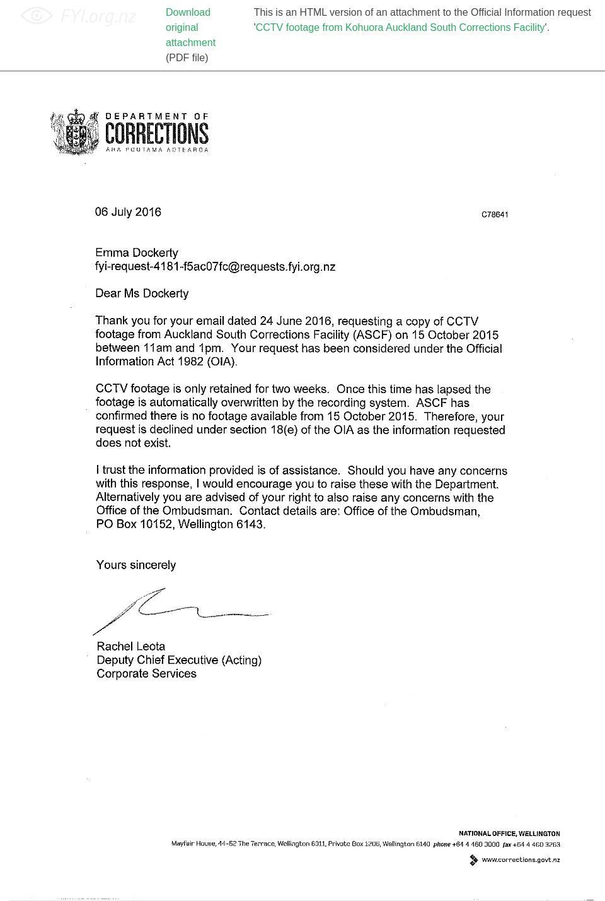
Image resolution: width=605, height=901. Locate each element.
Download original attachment (191, 27)
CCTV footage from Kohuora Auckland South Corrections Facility (400, 27)
